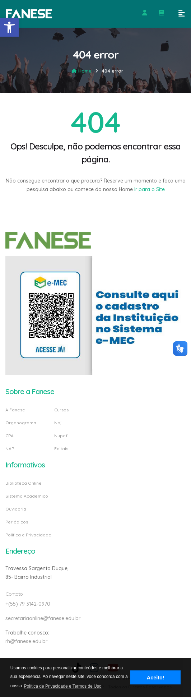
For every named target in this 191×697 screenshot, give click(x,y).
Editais (61, 448)
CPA (9, 435)
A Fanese (15, 410)
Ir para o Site (149, 189)
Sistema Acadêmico (26, 496)
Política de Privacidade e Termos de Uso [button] (63, 686)
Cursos (61, 410)
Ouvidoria (15, 509)
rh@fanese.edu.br (26, 641)
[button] (9, 27)
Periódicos (16, 522)
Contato (14, 594)
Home (81, 71)
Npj (57, 422)
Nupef (60, 435)
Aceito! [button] (155, 677)
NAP (9, 448)
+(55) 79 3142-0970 (27, 604)
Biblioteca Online (23, 483)
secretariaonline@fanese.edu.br (42, 618)
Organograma (20, 422)
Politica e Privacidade (28, 534)
